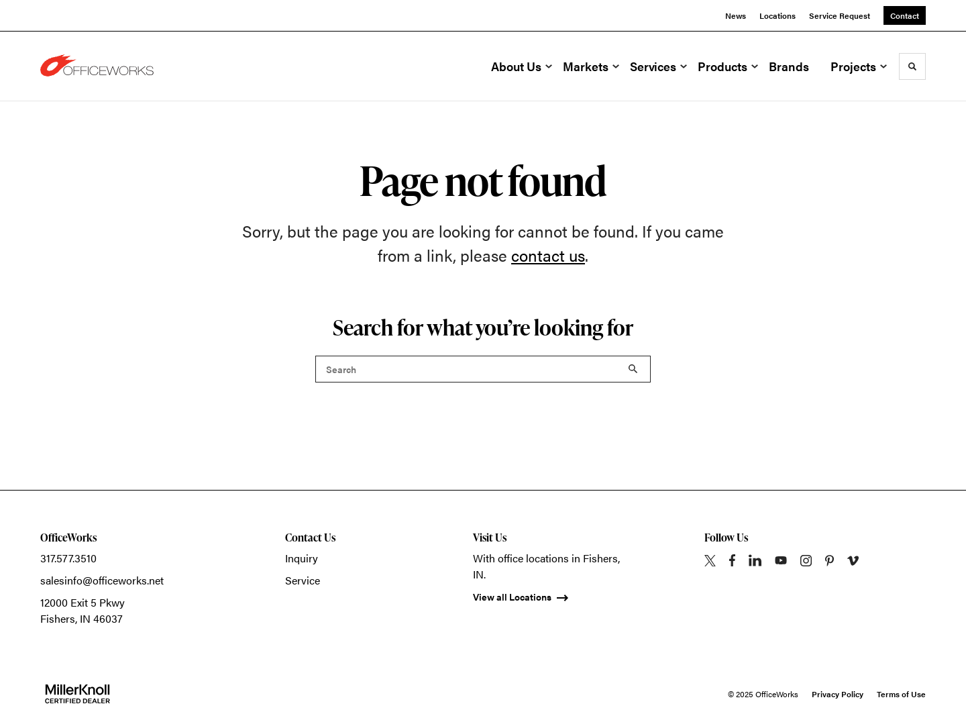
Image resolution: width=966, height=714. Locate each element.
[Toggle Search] (912, 66)
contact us (548, 255)
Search (633, 369)
